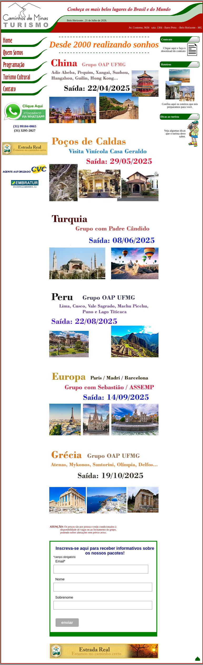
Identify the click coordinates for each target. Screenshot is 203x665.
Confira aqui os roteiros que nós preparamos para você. (180, 105)
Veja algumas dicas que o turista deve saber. (175, 133)
